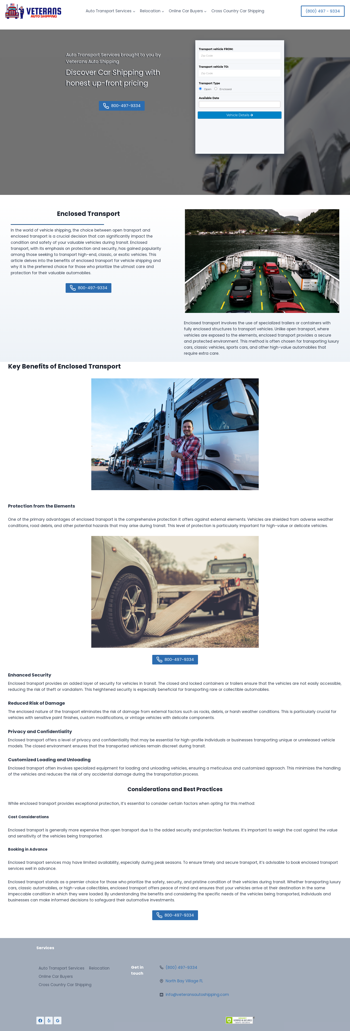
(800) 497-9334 (181, 967)
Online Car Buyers (56, 976)
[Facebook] (40, 1020)
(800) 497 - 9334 (323, 11)
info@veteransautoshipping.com (197, 994)
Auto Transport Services (61, 968)
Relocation (99, 968)
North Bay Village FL (184, 981)
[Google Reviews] (57, 1020)
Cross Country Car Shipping (237, 11)
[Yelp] (49, 1020)
